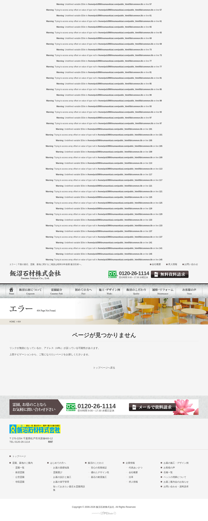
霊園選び (57, 472)
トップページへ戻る (104, 367)
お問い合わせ (191, 264)
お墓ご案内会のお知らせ (176, 482)
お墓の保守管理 (61, 482)
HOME (12, 322)
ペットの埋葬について (175, 477)
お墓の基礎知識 (61, 467)
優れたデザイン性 (100, 472)
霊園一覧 (19, 467)
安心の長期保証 (99, 467)
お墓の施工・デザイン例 (176, 463)
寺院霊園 (19, 482)
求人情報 (172, 264)
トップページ (19, 456)
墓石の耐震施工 (99, 477)
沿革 (131, 477)
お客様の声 (169, 467)
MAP (50, 441)
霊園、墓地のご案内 (22, 463)
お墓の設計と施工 (62, 477)
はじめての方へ (58, 463)
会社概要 (156, 264)
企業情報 (130, 463)
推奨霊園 (19, 472)
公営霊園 (19, 477)
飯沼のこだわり (96, 463)
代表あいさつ (135, 467)
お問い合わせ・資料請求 (176, 486)
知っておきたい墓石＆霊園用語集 (69, 488)
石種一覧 (168, 472)
